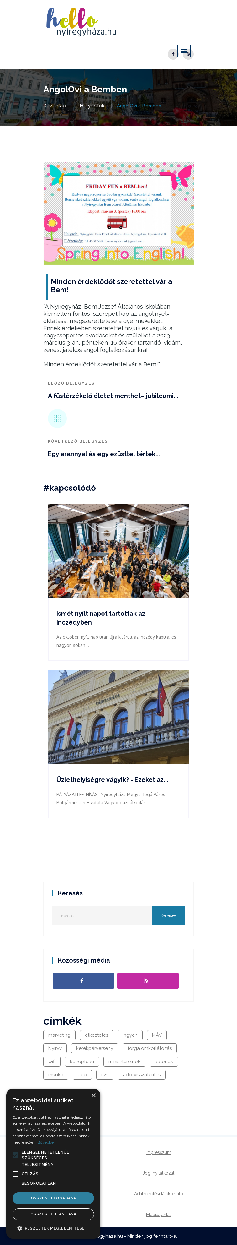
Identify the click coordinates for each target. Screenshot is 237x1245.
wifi (51, 1061)
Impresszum (158, 1152)
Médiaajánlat (158, 1214)
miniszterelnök (124, 1061)
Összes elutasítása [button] (53, 1214)
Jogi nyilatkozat (158, 1173)
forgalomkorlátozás (150, 1048)
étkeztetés (96, 1035)
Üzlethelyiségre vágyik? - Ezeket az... (112, 780)
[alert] (53, 1164)
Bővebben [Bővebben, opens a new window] (47, 1142)
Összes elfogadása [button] (53, 1198)
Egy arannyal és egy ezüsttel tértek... (104, 454)
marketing (59, 1035)
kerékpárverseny (94, 1048)
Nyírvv (55, 1048)
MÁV (157, 1035)
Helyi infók (92, 106)
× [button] (93, 1095)
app (82, 1075)
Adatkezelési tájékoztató (158, 1193)
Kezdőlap (54, 106)
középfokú (82, 1061)
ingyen (130, 1035)
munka (55, 1075)
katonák (164, 1061)
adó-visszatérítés (142, 1075)
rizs (104, 1075)
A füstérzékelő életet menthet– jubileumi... (113, 396)
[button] (15, 1155)
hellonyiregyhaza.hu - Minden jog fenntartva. (127, 1236)
